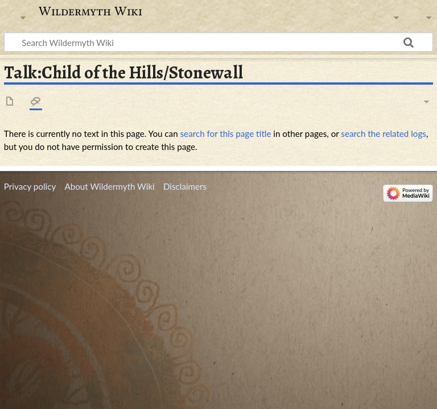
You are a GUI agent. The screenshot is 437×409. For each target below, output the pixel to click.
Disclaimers (185, 186)
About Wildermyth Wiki (109, 186)
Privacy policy (30, 186)
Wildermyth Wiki (90, 11)
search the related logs (383, 133)
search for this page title (225, 133)
